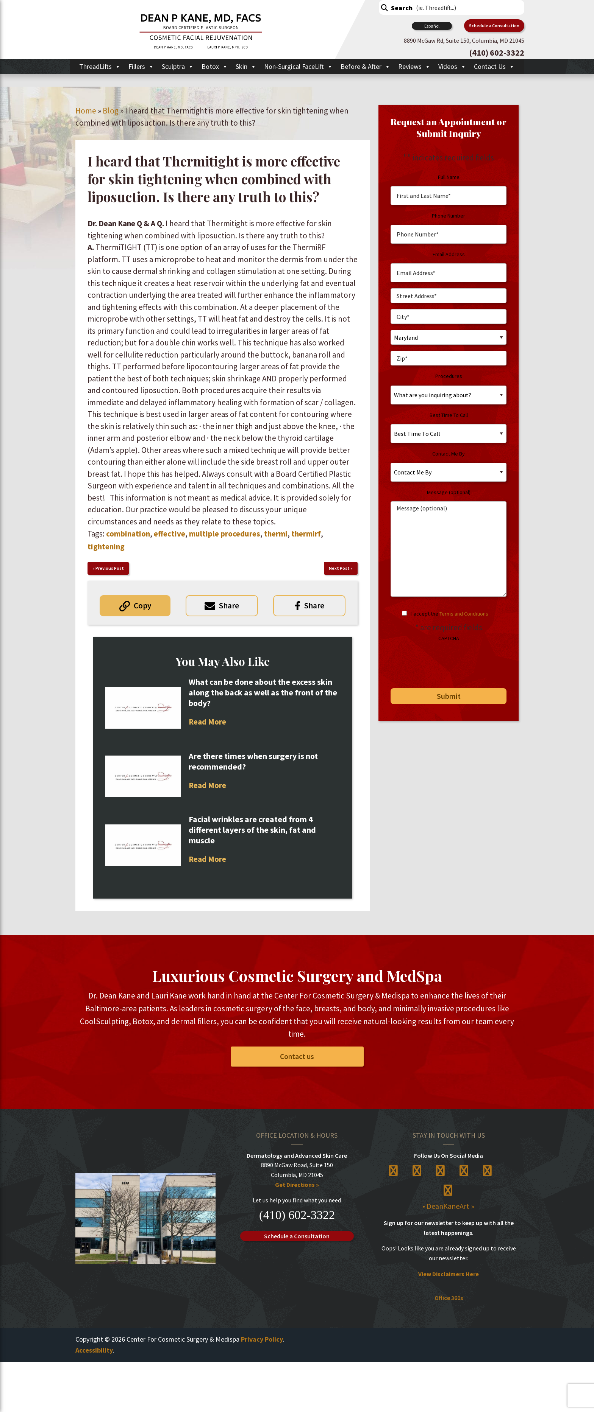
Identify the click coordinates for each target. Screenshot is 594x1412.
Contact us (297, 1056)
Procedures (448, 376)
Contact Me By (448, 453)
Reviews (414, 66)
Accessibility (94, 1350)
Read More (207, 722)
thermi (276, 534)
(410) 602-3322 (297, 1215)
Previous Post (109, 568)
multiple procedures (224, 534)
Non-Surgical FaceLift (298, 66)
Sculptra (178, 66)
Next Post (339, 568)
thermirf (306, 534)
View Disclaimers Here (448, 1274)
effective (169, 534)
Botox (215, 66)
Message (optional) (449, 492)
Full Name (449, 177)
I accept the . (450, 613)
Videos (452, 66)
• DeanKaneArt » (448, 1206)
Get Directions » (297, 1184)
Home (85, 111)
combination (128, 534)
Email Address (449, 254)
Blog (111, 111)
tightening (106, 546)
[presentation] (442, 662)
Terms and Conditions (463, 613)
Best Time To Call (449, 415)
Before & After (366, 66)
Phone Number (448, 215)
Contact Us (494, 66)
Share (229, 605)
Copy (142, 605)
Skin (246, 66)
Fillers (141, 66)
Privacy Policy (262, 1339)
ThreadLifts (100, 66)
